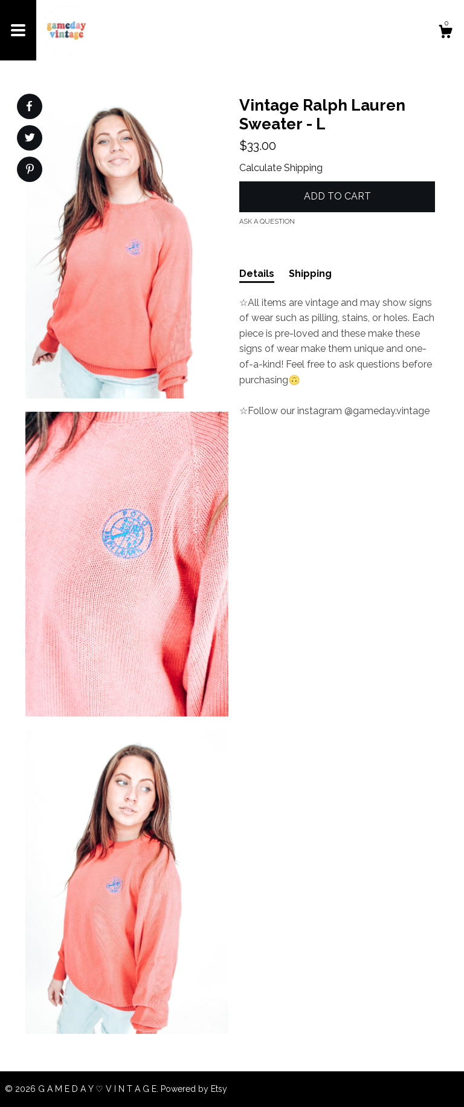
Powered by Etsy (194, 1089)
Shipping (310, 273)
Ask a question (267, 222)
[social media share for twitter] (30, 139)
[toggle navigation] (18, 30)
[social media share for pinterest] (30, 170)
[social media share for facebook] (29, 106)
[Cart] (445, 33)
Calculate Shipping (281, 168)
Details (256, 273)
